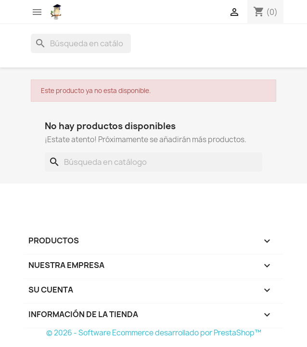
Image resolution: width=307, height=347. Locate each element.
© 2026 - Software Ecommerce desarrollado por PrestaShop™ (153, 333)
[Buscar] (81, 43)
